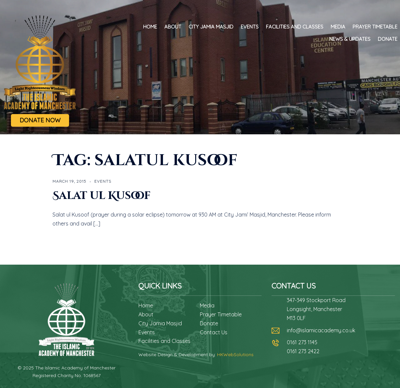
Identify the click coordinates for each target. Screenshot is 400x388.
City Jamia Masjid (211, 27)
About (172, 27)
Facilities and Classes (294, 27)
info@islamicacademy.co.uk (321, 330)
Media (338, 27)
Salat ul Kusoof (101, 196)
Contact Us (213, 332)
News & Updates (349, 39)
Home (150, 27)
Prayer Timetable (375, 27)
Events (250, 27)
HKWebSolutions (235, 354)
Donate (387, 39)
